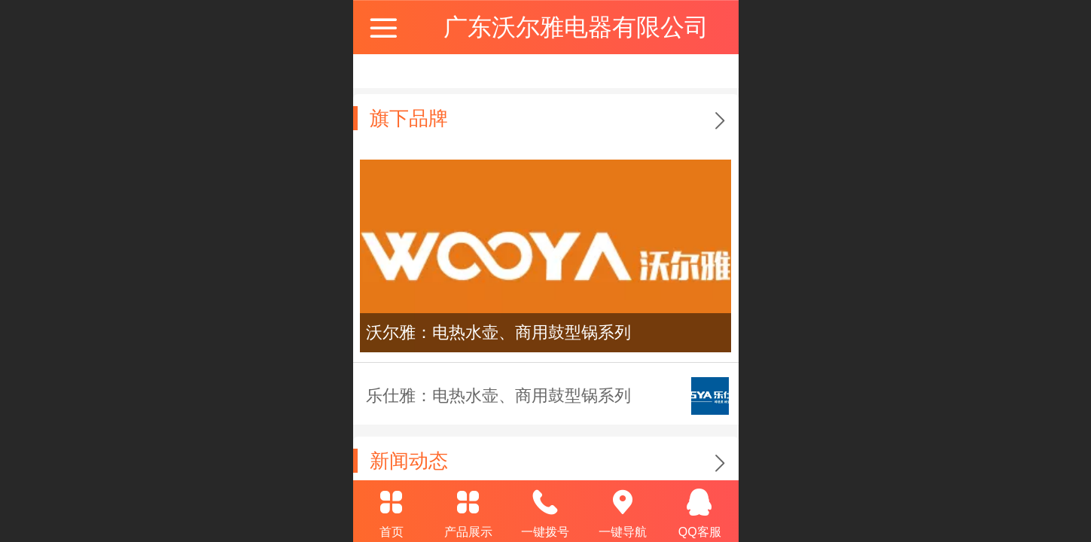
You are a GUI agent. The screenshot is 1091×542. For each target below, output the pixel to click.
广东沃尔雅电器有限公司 (576, 27)
